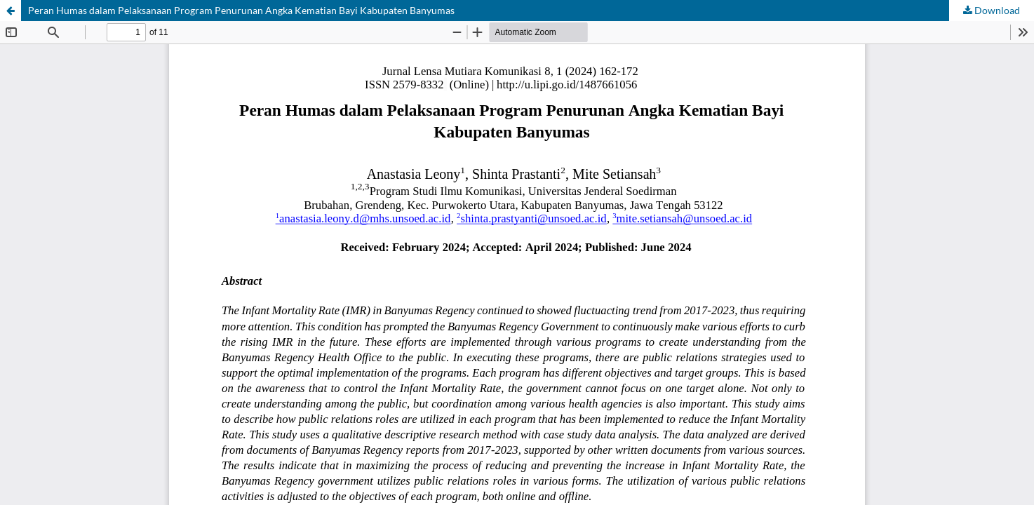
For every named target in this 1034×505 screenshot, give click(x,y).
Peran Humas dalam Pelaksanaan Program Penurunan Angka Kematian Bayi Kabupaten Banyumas (241, 10)
